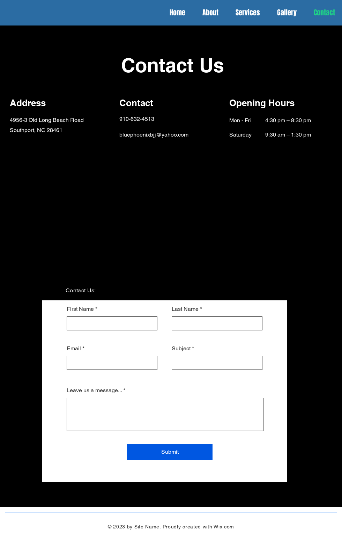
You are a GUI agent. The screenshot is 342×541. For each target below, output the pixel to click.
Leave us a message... (94, 390)
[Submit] (170, 452)
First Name (80, 309)
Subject (181, 348)
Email (74, 348)
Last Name (185, 309)
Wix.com (224, 526)
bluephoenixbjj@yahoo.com (153, 134)
